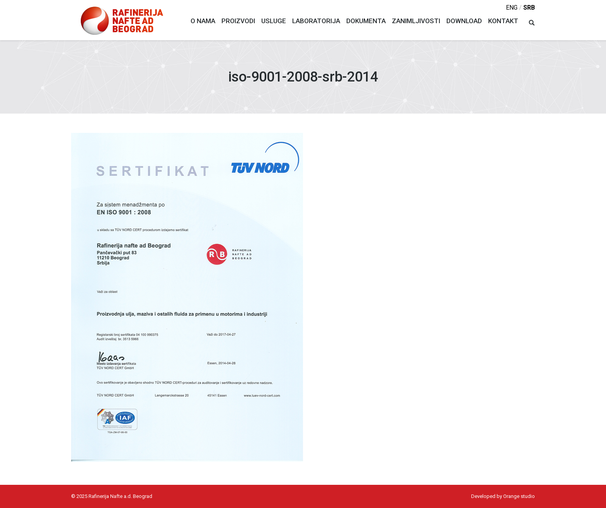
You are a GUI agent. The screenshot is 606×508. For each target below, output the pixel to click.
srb (529, 7)
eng (511, 7)
